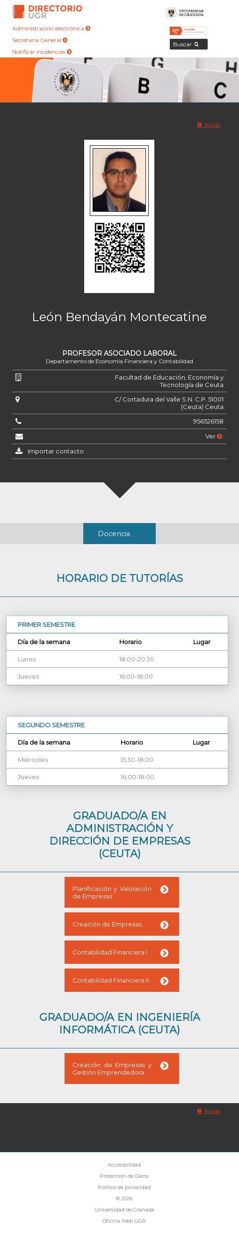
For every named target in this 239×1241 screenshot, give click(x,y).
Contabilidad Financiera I (109, 952)
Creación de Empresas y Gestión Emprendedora (111, 1068)
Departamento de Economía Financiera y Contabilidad (119, 361)
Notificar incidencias (42, 51)
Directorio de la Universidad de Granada (47, 12)
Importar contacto (56, 451)
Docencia (114, 534)
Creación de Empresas (107, 924)
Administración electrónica (51, 28)
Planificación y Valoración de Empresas (111, 892)
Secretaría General (39, 39)
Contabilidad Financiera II (110, 980)
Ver (213, 436)
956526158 (208, 421)
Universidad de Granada (185, 12)
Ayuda (208, 125)
